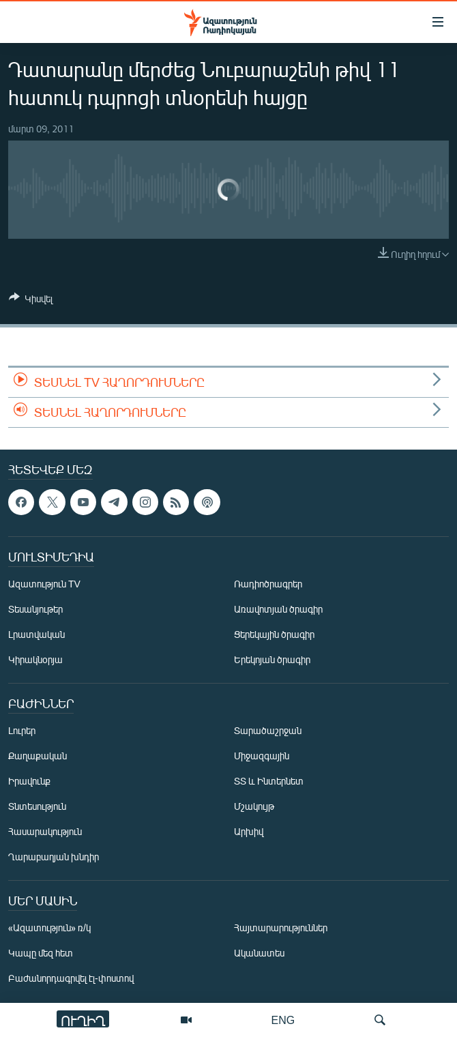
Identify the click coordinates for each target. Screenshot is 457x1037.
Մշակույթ (254, 806)
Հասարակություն (45, 831)
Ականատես (259, 953)
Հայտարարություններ (280, 927)
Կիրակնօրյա (35, 659)
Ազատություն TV (44, 583)
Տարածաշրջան (267, 730)
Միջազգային (261, 755)
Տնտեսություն (37, 806)
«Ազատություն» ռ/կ (49, 927)
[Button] (31, 301)
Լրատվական (36, 634)
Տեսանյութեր (35, 609)
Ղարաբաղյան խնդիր (53, 856)
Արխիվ (248, 831)
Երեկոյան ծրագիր (272, 659)
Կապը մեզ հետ (40, 953)
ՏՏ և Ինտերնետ (269, 781)
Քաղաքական (37, 755)
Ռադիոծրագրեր (268, 583)
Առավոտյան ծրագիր (278, 609)
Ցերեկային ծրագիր (274, 634)
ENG (283, 1019)
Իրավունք (29, 781)
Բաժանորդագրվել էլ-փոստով (71, 978)
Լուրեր (21, 730)
